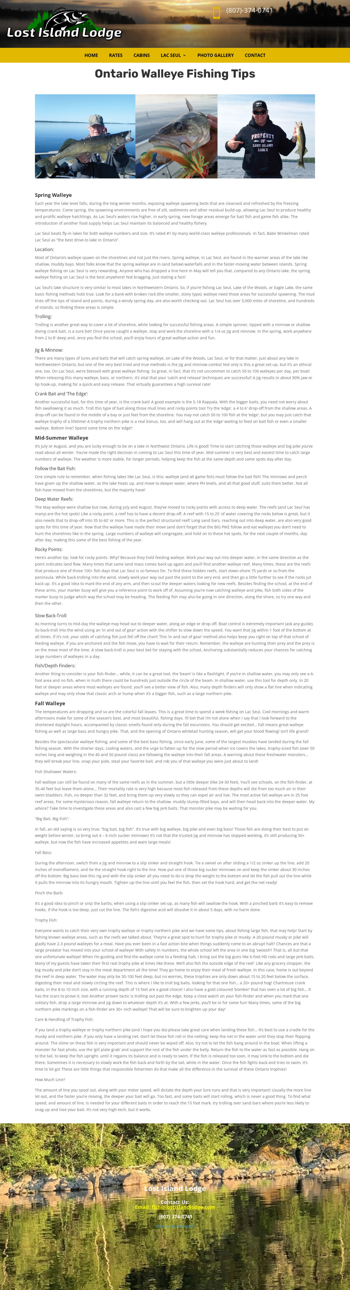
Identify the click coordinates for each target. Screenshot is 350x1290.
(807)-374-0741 (249, 10)
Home (91, 55)
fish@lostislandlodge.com (183, 1207)
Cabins (142, 55)
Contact (255, 55)
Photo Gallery (215, 55)
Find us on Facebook (175, 1226)
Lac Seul (171, 55)
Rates (116, 55)
